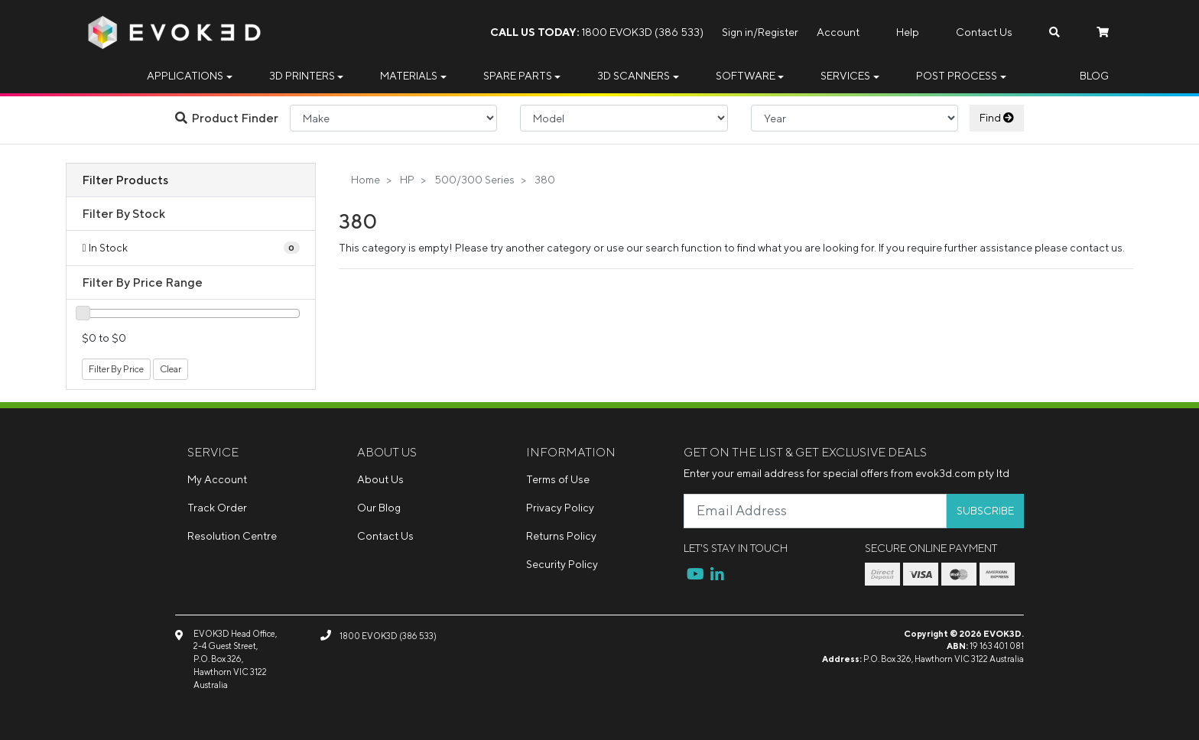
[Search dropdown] (1054, 32)
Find (997, 118)
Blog (1094, 76)
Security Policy (562, 564)
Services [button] (845, 76)
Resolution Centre (232, 536)
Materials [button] (408, 76)
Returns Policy (561, 536)
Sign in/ (740, 32)
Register (778, 32)
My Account (217, 479)
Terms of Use (558, 479)
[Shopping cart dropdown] (1102, 32)
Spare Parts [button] (517, 76)
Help (907, 32)
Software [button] (745, 76)
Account (838, 32)
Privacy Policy (560, 507)
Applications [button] (185, 76)
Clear (170, 369)
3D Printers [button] (302, 76)
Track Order (217, 507)
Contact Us (984, 32)
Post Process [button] (956, 76)
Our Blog (379, 507)
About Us (380, 479)
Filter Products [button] (125, 180)
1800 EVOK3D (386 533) (596, 32)
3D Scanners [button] (633, 76)
